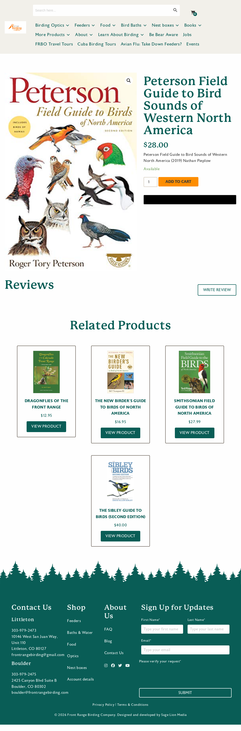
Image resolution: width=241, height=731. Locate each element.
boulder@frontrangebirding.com (40, 699)
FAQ (108, 636)
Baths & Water (80, 639)
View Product (46, 426)
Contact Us (114, 659)
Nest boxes (165, 25)
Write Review (217, 290)
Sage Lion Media (174, 721)
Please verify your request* (175, 677)
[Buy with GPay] (190, 199)
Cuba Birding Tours (96, 44)
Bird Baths (134, 25)
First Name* (162, 632)
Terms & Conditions (132, 711)
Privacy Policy (103, 711)
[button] (129, 80)
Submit (185, 699)
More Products (53, 35)
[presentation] (175, 679)
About (84, 35)
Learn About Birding (121, 35)
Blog (108, 647)
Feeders (85, 25)
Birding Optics (52, 25)
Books (193, 25)
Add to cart (178, 181)
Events (192, 44)
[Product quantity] (150, 182)
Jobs (187, 34)
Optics (73, 662)
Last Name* (208, 632)
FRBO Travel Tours (54, 44)
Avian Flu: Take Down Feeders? (151, 44)
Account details (80, 686)
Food (108, 25)
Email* (185, 653)
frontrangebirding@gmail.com (38, 661)
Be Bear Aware (163, 34)
